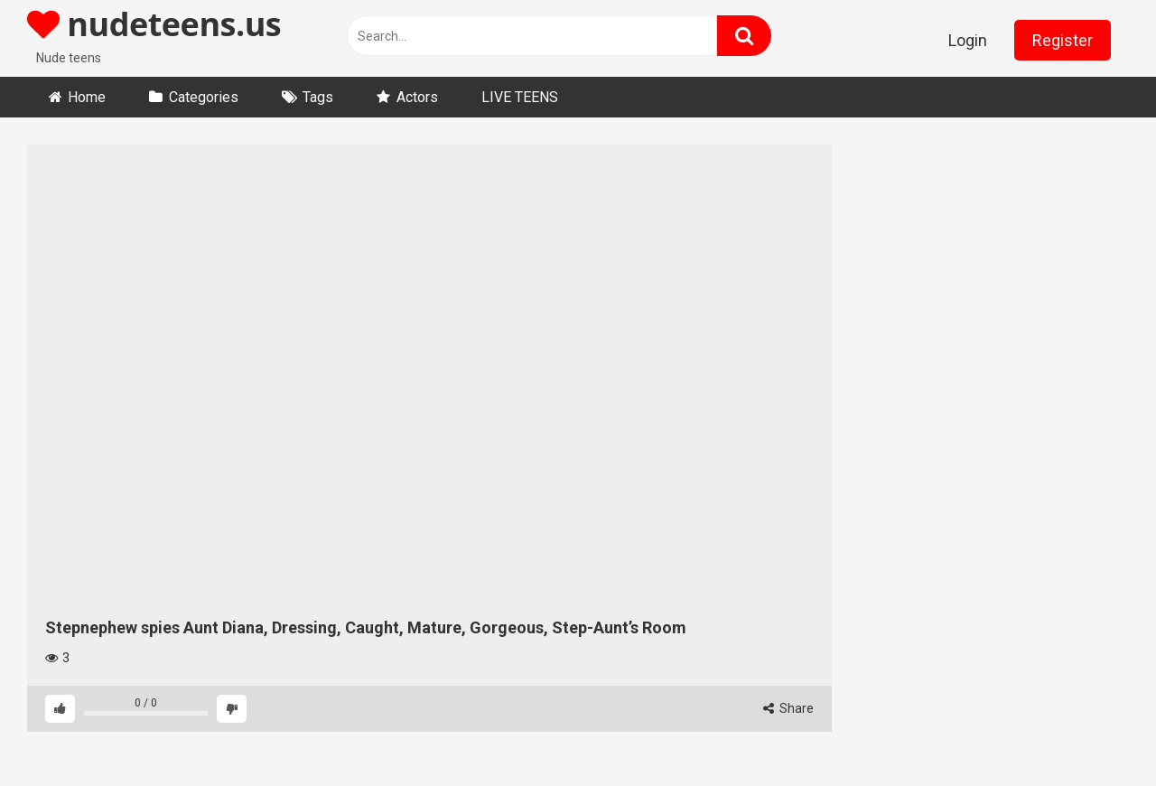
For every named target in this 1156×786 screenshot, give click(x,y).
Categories (203, 97)
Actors (417, 97)
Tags (318, 97)
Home (87, 97)
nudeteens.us (154, 24)
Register (1062, 40)
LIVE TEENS (519, 97)
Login (967, 40)
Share (788, 708)
